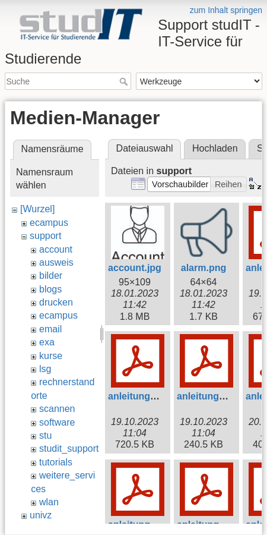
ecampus (49, 223)
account (55, 249)
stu (45, 435)
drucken (56, 302)
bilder (50, 275)
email (50, 329)
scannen (57, 409)
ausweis (56, 262)
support (45, 236)
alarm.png (203, 268)
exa (47, 342)
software (57, 422)
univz (41, 515)
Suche (125, 81)
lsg (45, 369)
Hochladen (215, 148)
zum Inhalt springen (226, 10)
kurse (50, 356)
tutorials (55, 462)
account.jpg (134, 268)
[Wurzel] (37, 209)
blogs (50, 289)
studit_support (69, 448)
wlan (49, 502)
